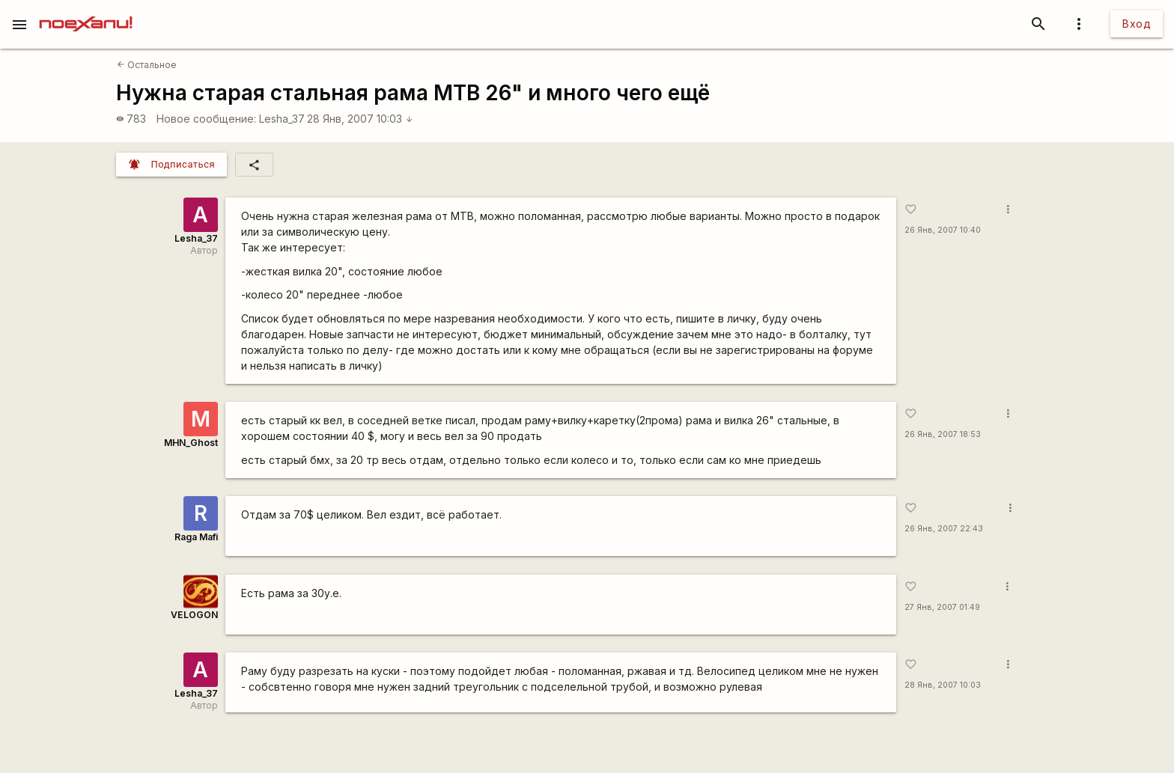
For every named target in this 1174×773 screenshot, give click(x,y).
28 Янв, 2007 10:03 (360, 118)
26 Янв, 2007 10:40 (942, 230)
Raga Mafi (196, 537)
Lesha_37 (282, 118)
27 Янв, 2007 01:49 (942, 607)
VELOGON (194, 614)
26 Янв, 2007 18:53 (942, 434)
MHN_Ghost (191, 442)
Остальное (146, 64)
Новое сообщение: (206, 118)
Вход (1136, 23)
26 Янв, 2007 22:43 (943, 529)
